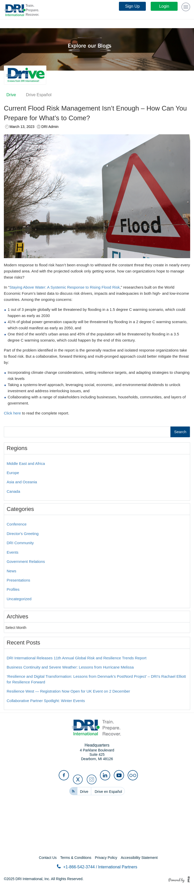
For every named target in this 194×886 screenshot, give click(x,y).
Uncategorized (19, 599)
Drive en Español (108, 792)
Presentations (18, 580)
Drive (11, 95)
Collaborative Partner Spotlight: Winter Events (46, 700)
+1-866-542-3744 (77, 866)
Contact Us (48, 858)
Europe (13, 473)
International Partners (117, 867)
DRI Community (20, 543)
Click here (12, 413)
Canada (13, 491)
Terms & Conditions (75, 858)
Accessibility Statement (139, 858)
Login (164, 6)
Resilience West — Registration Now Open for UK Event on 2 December (68, 691)
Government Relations (26, 561)
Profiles (13, 589)
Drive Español (39, 95)
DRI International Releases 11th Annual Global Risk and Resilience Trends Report (76, 658)
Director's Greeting (23, 533)
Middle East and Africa (26, 463)
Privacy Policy (106, 858)
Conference (17, 524)
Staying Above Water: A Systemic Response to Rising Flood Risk (64, 287)
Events (12, 552)
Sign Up (132, 6)
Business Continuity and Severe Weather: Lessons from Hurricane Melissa (70, 667)
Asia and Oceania (22, 482)
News (11, 571)
